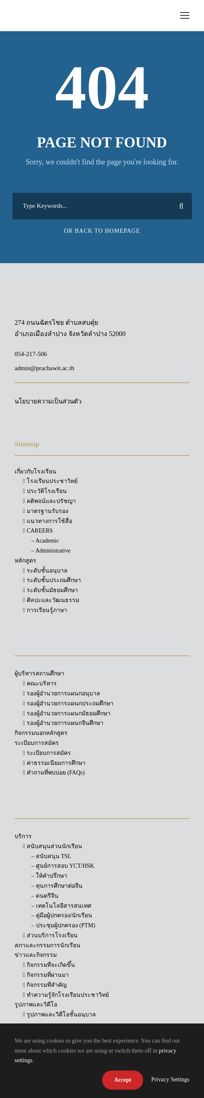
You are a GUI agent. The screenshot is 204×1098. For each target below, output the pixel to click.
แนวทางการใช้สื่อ (47, 521)
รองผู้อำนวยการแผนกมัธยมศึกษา (67, 713)
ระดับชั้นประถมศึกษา (52, 580)
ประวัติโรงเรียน (45, 491)
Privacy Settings (170, 1079)
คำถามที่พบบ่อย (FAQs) (54, 772)
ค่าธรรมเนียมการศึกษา (54, 763)
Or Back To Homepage (102, 231)
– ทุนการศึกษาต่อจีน (57, 886)
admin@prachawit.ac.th (44, 368)
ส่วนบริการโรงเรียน (50, 935)
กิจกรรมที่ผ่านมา (46, 975)
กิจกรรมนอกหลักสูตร (41, 733)
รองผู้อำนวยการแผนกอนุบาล (61, 693)
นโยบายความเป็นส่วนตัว (48, 401)
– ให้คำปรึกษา (49, 876)
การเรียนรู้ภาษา (45, 610)
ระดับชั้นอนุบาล (45, 571)
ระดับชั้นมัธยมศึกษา (50, 590)
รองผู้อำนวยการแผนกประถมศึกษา (68, 703)
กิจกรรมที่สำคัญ (45, 985)
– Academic (45, 541)
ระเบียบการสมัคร (47, 753)
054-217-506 (31, 354)
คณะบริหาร (40, 683)
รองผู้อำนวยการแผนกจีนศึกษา (63, 723)
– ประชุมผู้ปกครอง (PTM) (63, 925)
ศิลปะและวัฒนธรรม (51, 600)
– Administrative (51, 551)
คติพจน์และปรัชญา (49, 501)
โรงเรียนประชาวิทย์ (50, 481)
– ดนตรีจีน (44, 896)
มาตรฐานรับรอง (45, 511)
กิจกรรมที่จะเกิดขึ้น (49, 965)
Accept (122, 1080)
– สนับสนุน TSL (51, 856)
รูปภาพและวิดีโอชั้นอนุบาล (59, 1014)
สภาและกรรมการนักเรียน (48, 945)
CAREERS (38, 531)
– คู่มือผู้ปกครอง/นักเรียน (61, 915)
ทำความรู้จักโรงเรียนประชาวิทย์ (66, 995)
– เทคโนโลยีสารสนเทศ (61, 906)
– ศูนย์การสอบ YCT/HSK (62, 866)
